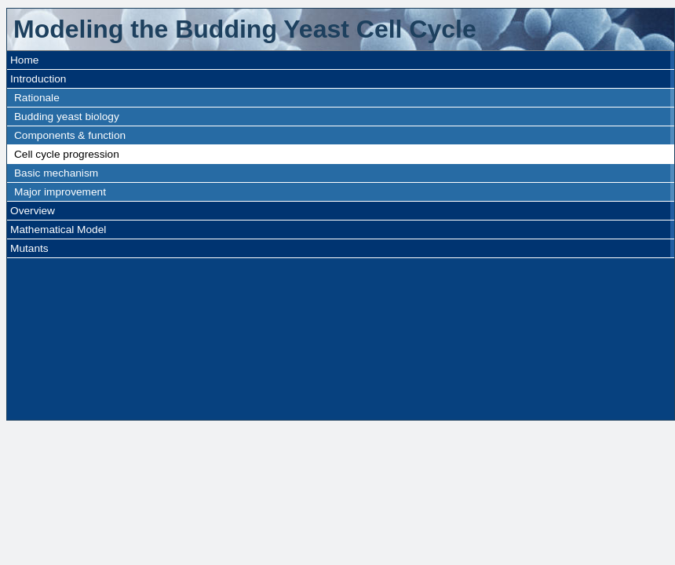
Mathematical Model (58, 229)
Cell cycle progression (66, 154)
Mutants (29, 248)
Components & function (70, 135)
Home (24, 60)
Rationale (37, 98)
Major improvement (60, 192)
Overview (32, 211)
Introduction (38, 79)
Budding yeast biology (66, 116)
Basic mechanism (56, 173)
